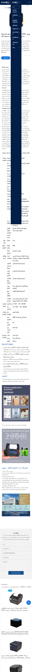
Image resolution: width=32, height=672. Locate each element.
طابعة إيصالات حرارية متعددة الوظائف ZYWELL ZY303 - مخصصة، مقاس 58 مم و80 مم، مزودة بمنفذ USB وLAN (14, 609)
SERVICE (29, 587)
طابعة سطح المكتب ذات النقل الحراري (10, 587)
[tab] (16, 64)
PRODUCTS (23, 587)
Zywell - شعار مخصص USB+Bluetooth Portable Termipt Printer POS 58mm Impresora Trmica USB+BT (14, 633)
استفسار (6, 57)
